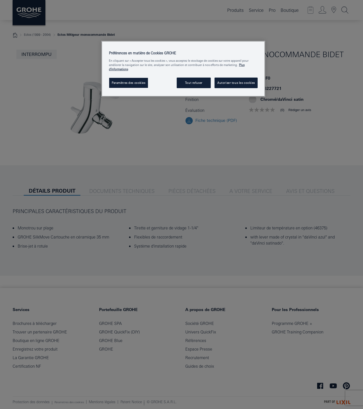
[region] (183, 69)
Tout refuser (193, 82)
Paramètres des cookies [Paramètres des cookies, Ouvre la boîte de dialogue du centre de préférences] (128, 82)
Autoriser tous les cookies (236, 82)
